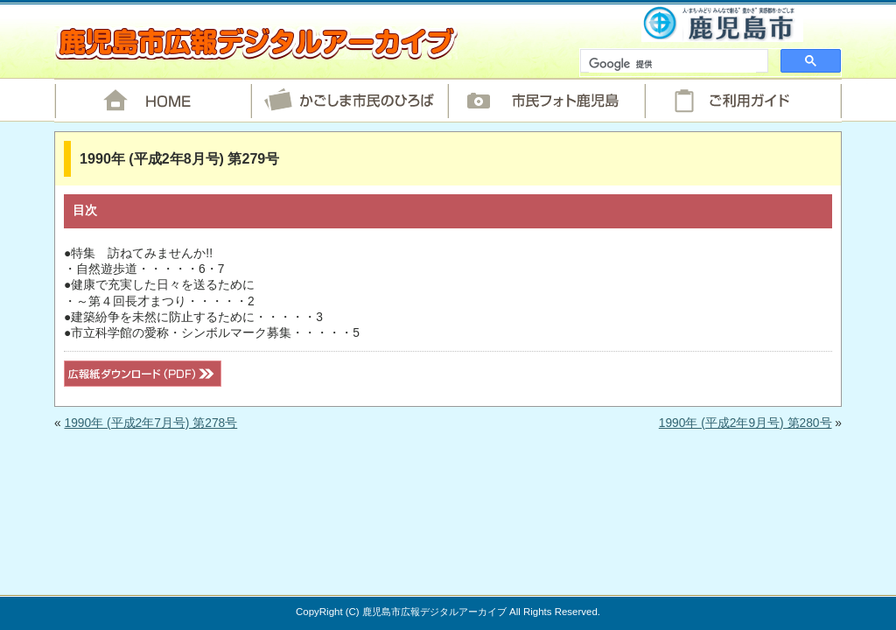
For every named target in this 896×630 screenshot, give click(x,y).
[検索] (672, 65)
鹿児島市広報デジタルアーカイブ (256, 43)
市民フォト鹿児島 (546, 100)
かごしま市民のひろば (349, 100)
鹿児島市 (722, 23)
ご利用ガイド (743, 100)
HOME (152, 100)
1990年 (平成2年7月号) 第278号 (150, 423)
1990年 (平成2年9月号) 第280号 (745, 423)
